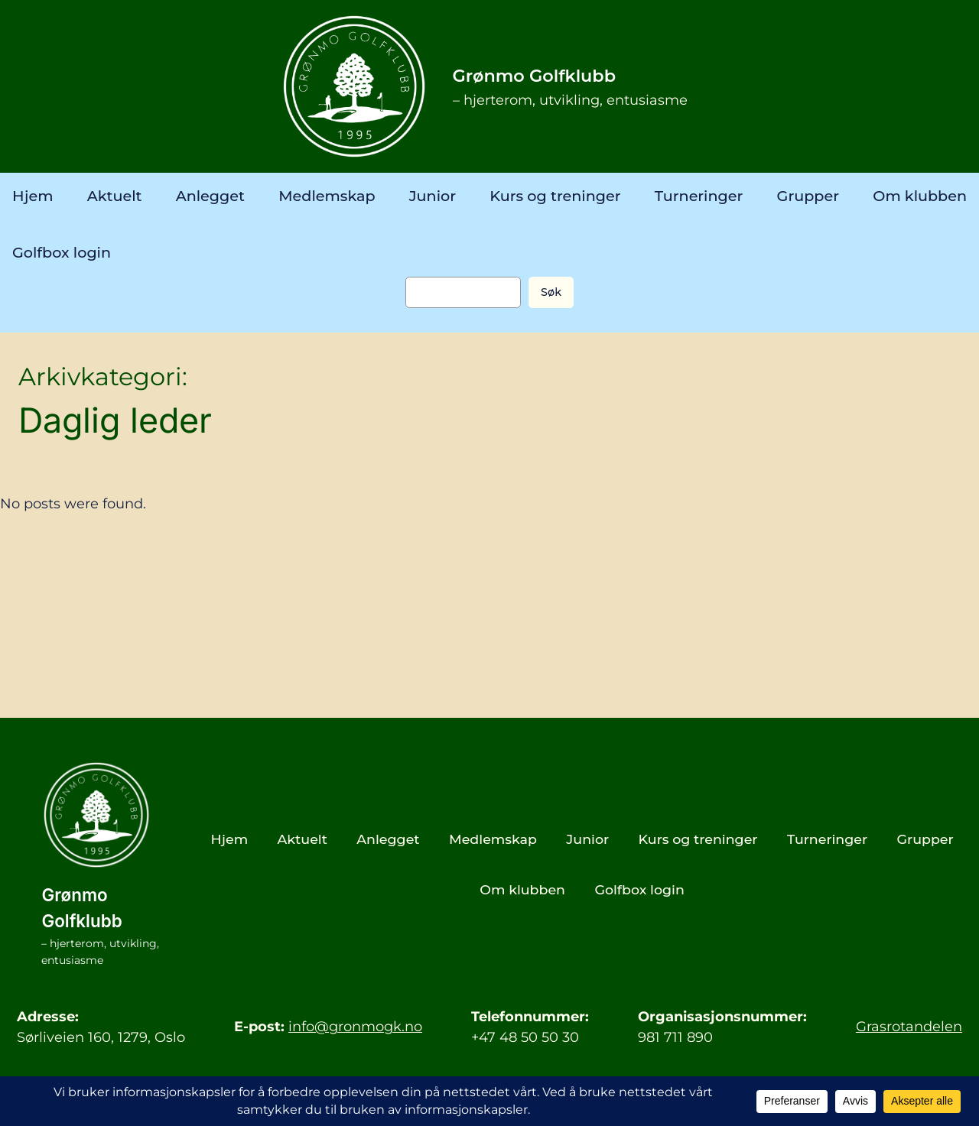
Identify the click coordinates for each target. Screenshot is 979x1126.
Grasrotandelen (909, 1026)
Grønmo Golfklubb (534, 75)
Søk (551, 292)
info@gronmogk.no (355, 1026)
